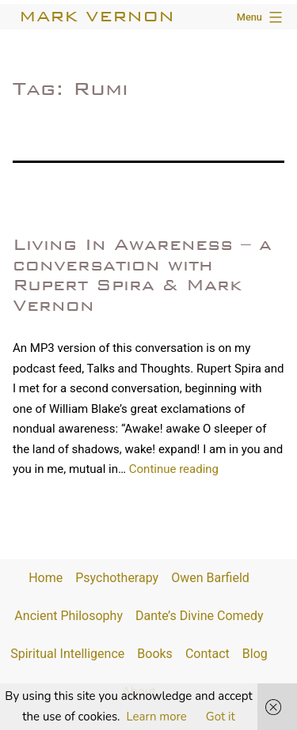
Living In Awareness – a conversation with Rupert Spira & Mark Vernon (142, 274)
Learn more (157, 716)
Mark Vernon (96, 16)
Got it (220, 716)
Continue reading (174, 469)
